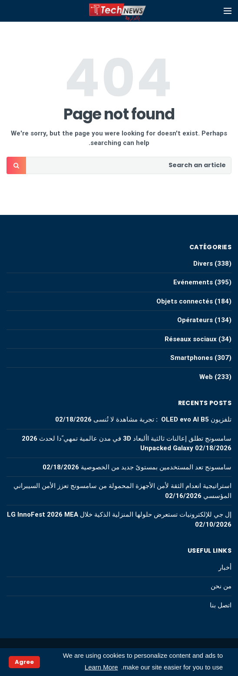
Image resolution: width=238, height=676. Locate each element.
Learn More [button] (101, 667)
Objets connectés (184, 301)
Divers (203, 263)
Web (206, 377)
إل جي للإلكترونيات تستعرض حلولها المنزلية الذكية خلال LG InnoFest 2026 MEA (119, 514)
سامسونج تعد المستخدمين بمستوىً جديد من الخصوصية (156, 467)
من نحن (221, 586)
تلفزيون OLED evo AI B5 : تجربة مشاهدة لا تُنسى (162, 419)
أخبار (224, 567)
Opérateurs (195, 320)
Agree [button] (24, 662)
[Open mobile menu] (227, 11)
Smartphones (191, 358)
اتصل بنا (220, 605)
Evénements (193, 282)
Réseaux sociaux (191, 339)
